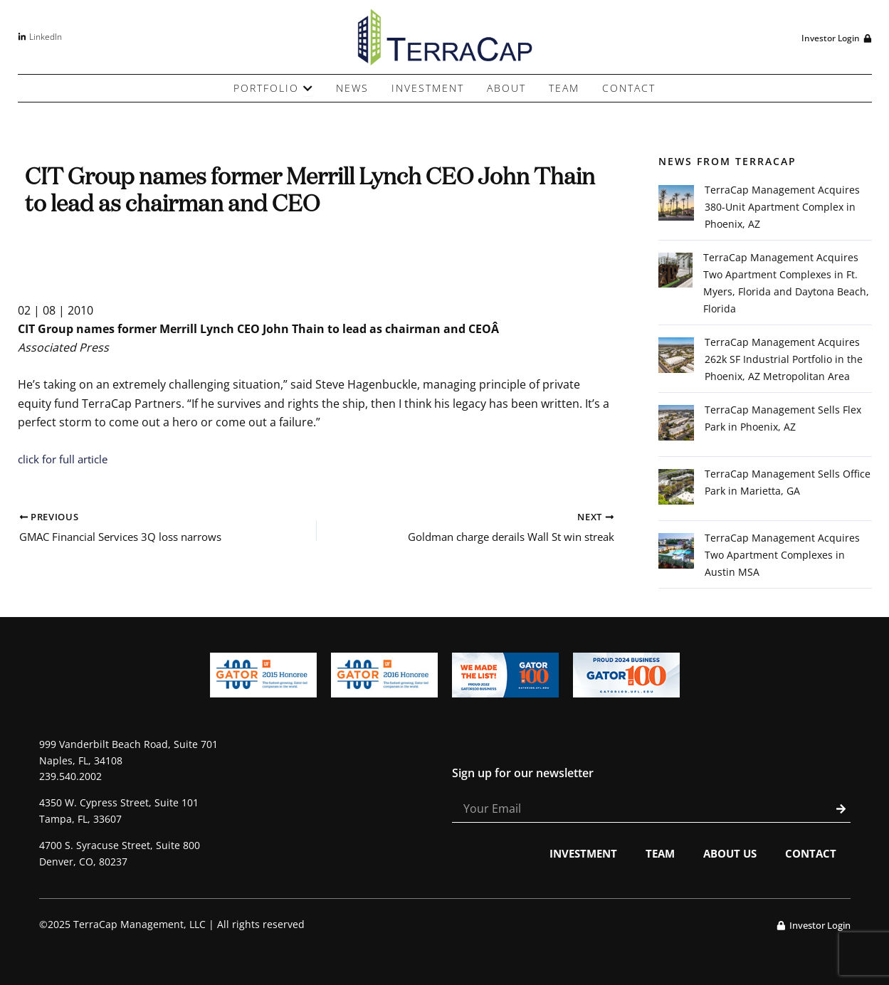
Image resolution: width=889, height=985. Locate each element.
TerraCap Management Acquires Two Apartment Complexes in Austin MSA (782, 555)
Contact (809, 853)
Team (652, 853)
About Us (725, 853)
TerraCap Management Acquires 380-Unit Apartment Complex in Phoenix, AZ (782, 207)
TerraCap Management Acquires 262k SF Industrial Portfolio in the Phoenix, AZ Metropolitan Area (784, 359)
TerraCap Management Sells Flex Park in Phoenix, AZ (783, 418)
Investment (573, 853)
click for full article (66, 459)
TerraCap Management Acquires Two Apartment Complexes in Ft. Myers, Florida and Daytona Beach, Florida (786, 283)
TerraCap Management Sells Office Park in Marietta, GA (787, 482)
